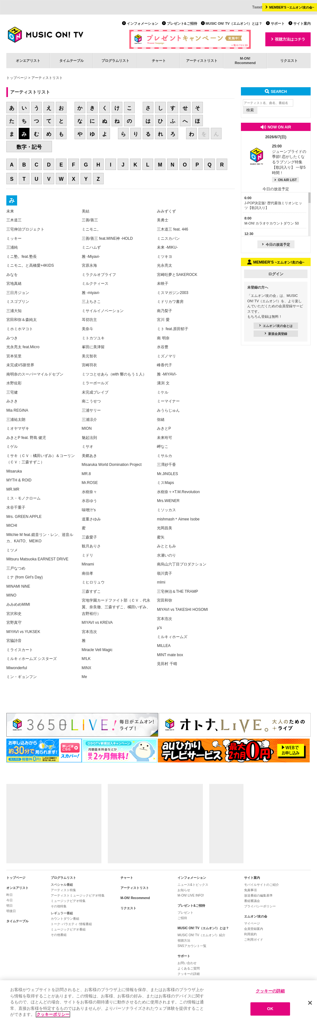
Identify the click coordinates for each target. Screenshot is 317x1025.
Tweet (257, 7)
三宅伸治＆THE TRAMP (177, 591)
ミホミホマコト (19, 329)
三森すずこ (91, 591)
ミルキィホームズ (172, 637)
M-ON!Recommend (245, 60)
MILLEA (164, 645)
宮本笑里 (14, 356)
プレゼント (185, 912)
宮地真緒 (14, 283)
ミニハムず (91, 247)
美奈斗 (87, 329)
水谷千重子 (15, 507)
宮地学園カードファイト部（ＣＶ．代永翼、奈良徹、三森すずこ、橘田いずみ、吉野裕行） (116, 607)
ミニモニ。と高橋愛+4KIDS (30, 265)
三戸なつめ (15, 568)
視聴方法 (184, 940)
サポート (278, 23)
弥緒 (161, 419)
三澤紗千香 (166, 464)
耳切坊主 (89, 319)
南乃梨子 (164, 311)
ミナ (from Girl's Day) (24, 577)
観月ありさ (91, 546)
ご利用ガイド (253, 939)
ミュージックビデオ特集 (68, 901)
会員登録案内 (253, 928)
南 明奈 (163, 338)
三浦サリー (91, 410)
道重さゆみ (91, 519)
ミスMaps (165, 482)
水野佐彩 (14, 383)
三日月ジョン (17, 293)
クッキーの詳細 (189, 974)
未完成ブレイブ (95, 392)
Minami (88, 564)
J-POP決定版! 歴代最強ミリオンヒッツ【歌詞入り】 (273, 203)
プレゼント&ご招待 (182, 23)
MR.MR (12, 489)
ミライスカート (19, 650)
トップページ (16, 78)
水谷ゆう (89, 501)
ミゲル (12, 446)
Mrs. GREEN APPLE (24, 516)
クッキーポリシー (52, 1014)
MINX (86, 668)
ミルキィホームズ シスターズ (31, 658)
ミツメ (12, 550)
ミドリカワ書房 (170, 301)
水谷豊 (162, 347)
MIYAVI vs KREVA (97, 622)
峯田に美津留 (93, 347)
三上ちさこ (91, 301)
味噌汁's (89, 510)
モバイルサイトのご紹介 (261, 884)
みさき (12, 401)
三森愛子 (89, 537)
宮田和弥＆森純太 (21, 319)
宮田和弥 (164, 600)
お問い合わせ (187, 963)
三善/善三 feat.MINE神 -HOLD (107, 238)
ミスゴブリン (17, 301)
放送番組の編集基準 (258, 895)
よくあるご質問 (189, 968)
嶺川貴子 (164, 573)
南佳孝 (87, 573)
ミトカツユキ (93, 338)
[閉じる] (310, 1003)
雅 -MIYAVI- (167, 374)
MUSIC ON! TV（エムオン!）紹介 (201, 935)
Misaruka (14, 471)
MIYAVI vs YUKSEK (23, 632)
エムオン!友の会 (255, 916)
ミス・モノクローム (23, 498)
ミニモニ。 (91, 229)
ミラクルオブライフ (99, 274)
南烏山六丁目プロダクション (181, 564)
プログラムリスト (115, 60)
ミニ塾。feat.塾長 (21, 256)
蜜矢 (161, 537)
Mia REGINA (17, 410)
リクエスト (289, 60)
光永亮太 (164, 265)
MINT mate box (170, 655)
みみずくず (166, 211)
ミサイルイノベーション (103, 311)
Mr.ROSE (90, 482)
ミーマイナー (168, 401)
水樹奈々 (89, 492)
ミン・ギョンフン (21, 677)
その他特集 (59, 906)
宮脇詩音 (14, 640)
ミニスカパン (168, 238)
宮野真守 (14, 622)
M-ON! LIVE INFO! (191, 895)
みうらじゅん (168, 410)
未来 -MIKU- (167, 247)
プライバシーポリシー (260, 906)
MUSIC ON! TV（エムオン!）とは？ (234, 23)
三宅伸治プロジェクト (25, 229)
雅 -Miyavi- (91, 256)
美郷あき (89, 456)
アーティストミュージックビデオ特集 (78, 895)
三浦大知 (14, 311)
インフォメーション (142, 23)
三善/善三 (90, 220)
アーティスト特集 (63, 890)
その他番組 (59, 935)
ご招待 (182, 918)
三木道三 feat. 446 (172, 229)
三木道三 (14, 220)
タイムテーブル (71, 60)
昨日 (9, 895)
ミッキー (14, 238)
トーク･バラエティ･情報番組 (71, 924)
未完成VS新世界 (20, 365)
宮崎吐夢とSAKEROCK (177, 274)
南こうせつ (91, 401)
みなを (12, 274)
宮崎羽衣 (89, 365)
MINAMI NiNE (18, 586)
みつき (12, 338)
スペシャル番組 (62, 884)
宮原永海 (89, 265)
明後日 (11, 911)
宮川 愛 (163, 319)
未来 (10, 211)
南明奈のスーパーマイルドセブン (34, 374)
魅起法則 (89, 437)
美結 (85, 211)
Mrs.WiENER (168, 501)
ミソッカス (166, 510)
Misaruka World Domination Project (112, 464)
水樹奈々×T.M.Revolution (178, 492)
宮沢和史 (14, 613)
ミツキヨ (164, 256)
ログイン (275, 274)
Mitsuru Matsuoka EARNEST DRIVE (37, 559)
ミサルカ (164, 456)
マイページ (252, 923)
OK (270, 1009)
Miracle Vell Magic (97, 650)
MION (87, 428)
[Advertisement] (53, 823)
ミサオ (87, 446)
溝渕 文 (163, 383)
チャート (159, 60)
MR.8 (86, 474)
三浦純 (12, 247)
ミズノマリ (166, 356)
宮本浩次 (89, 632)
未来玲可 (164, 437)
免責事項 (250, 890)
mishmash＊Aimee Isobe (178, 519)
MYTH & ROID (18, 480)
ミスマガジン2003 (172, 293)
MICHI (11, 525)
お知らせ (184, 890)
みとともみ (166, 546)
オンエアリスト (28, 60)
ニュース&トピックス (193, 884)
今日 (9, 900)
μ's (159, 627)
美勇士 (162, 220)
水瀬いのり (166, 555)
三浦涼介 (89, 419)
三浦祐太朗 (15, 419)
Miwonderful (16, 668)
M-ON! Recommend (135, 898)
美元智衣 (89, 356)
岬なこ (162, 446)
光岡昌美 (164, 528)
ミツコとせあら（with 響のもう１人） (114, 374)
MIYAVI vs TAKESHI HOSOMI (182, 609)
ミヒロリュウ (93, 582)
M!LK (86, 658)
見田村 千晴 (167, 664)
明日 (9, 905)
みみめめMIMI (18, 604)
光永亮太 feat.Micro (22, 347)
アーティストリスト (201, 60)
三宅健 (12, 392)
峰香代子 (164, 365)
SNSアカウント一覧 (192, 946)
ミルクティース (95, 283)
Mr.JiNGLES (167, 474)
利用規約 (250, 934)
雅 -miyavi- (91, 293)
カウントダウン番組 (65, 918)
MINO (11, 595)
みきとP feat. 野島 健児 (26, 437)
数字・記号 (29, 147)
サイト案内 (302, 23)
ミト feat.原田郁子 (172, 329)
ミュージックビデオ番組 (68, 929)
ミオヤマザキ (17, 428)
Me (84, 677)
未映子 (162, 283)
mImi (161, 582)
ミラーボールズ (95, 383)
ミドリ (87, 555)
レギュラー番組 (62, 913)
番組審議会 (252, 901)
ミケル (162, 392)
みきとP (164, 428)
